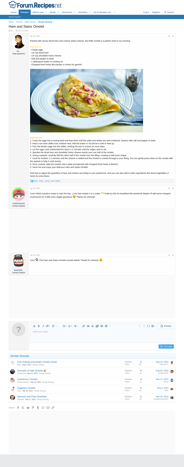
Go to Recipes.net (102, 12)
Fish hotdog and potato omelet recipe (37, 362)
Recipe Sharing (38, 365)
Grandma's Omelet (27, 379)
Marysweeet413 (23, 382)
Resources (67, 12)
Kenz (19, 391)
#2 (173, 188)
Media (53, 12)
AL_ (12, 31)
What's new (38, 12)
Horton (165, 382)
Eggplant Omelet (26, 388)
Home (14, 12)
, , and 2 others (47, 181)
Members (83, 12)
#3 (173, 255)
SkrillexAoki (21, 373)
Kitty (19, 365)
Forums (25, 12)
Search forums (15, 17)
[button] (46, 12)
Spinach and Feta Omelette (32, 396)
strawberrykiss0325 (161, 399)
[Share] (169, 36)
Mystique (20, 399)
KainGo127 (164, 364)
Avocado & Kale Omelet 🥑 (31, 370)
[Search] (169, 12)
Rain (166, 390)
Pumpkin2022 (163, 373)
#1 (173, 36)
